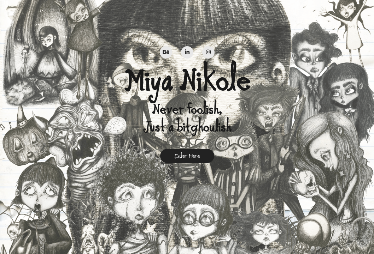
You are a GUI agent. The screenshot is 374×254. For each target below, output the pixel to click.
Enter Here (187, 156)
